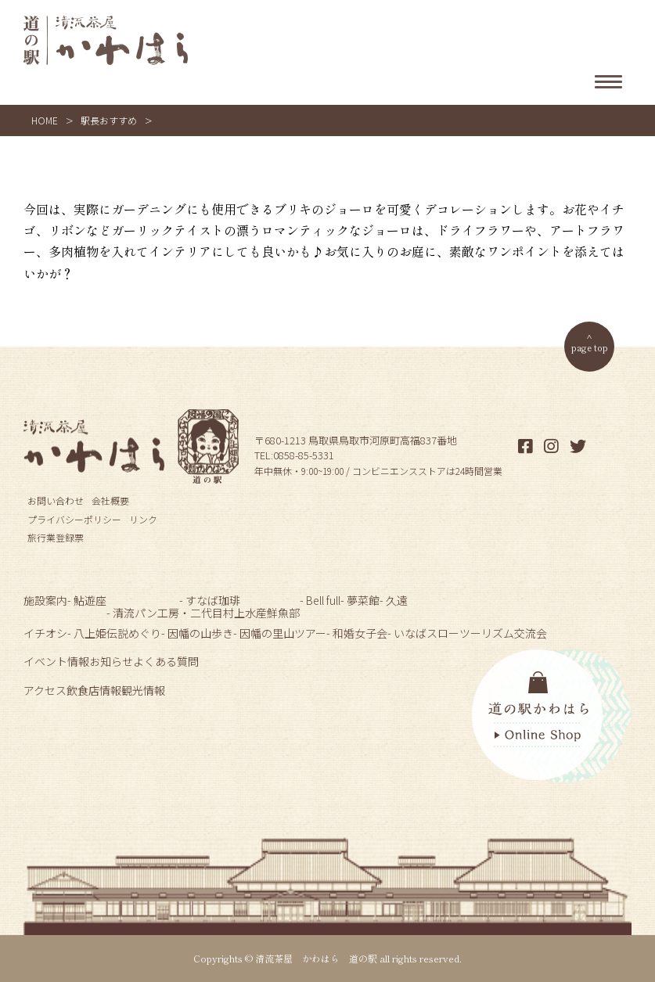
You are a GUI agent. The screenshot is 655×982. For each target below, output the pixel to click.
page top (589, 347)
